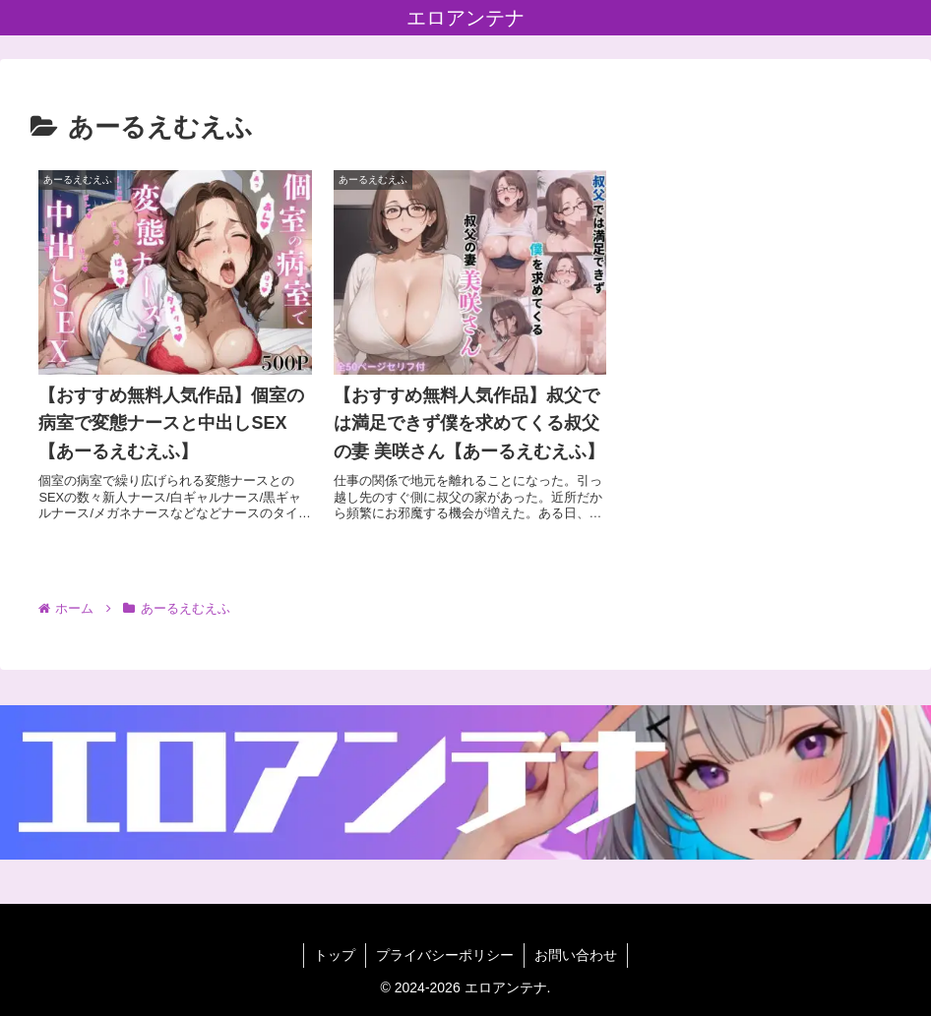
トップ (334, 955)
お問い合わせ (575, 955)
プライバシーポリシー (445, 955)
